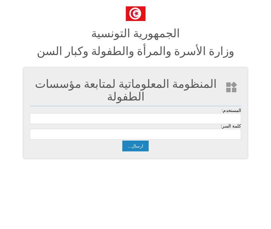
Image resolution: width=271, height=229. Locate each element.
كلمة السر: (231, 126)
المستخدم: (231, 110)
